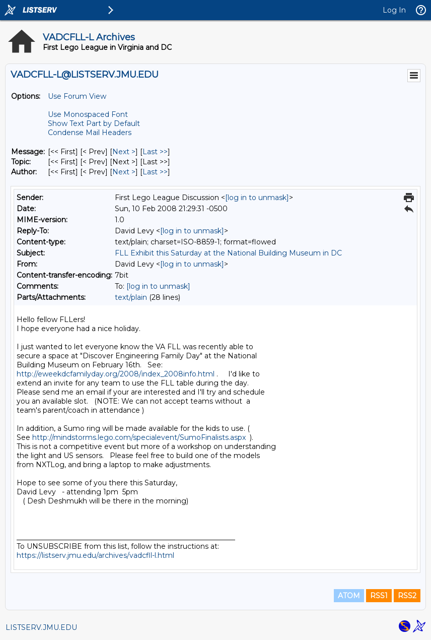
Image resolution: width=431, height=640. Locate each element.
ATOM (349, 595)
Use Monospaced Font (88, 114)
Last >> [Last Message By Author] (155, 171)
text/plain (131, 297)
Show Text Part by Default (94, 123)
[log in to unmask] (257, 197)
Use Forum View (77, 96)
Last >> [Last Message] (155, 151)
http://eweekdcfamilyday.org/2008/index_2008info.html (115, 373)
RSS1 (379, 595)
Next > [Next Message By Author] (123, 171)
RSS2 (407, 595)
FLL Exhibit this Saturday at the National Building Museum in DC (228, 253)
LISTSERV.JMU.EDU (41, 627)
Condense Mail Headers (89, 132)
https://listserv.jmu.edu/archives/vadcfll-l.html (95, 555)
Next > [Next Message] (123, 151)
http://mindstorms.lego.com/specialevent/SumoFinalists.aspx (139, 437)
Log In (394, 10)
